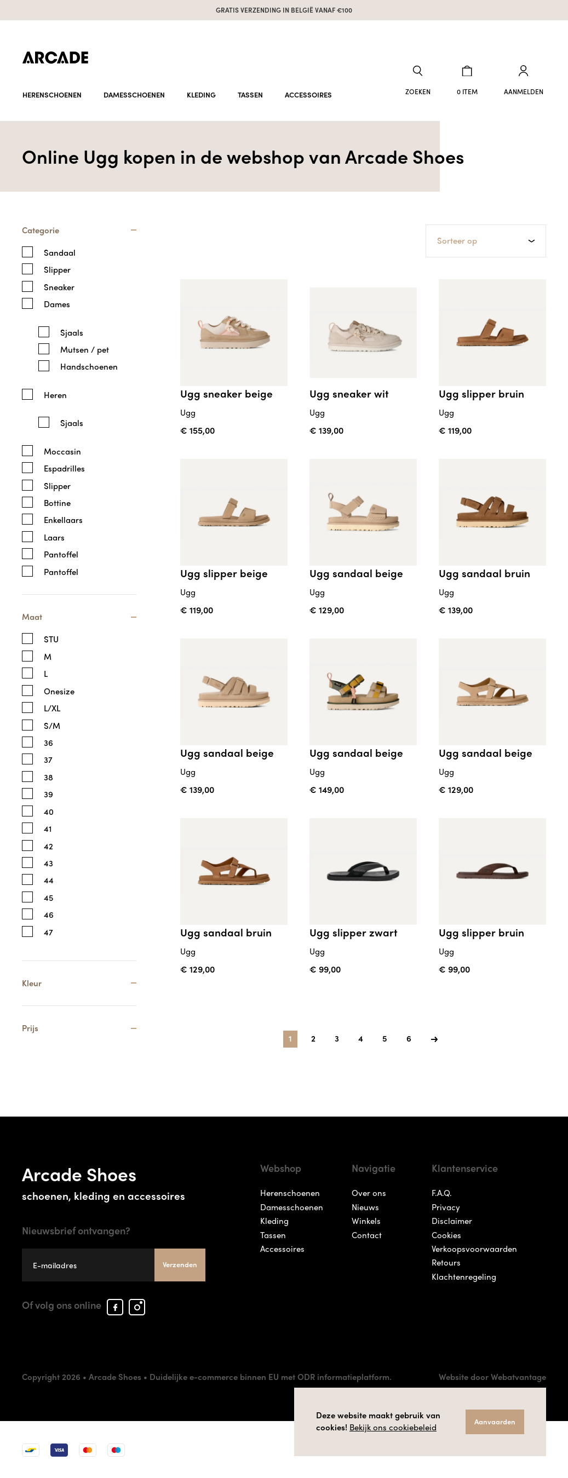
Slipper (57, 267)
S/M (52, 723)
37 (48, 758)
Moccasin (62, 448)
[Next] (434, 1035)
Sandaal (60, 250)
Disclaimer (452, 1221)
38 (48, 775)
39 (48, 792)
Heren (55, 392)
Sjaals (71, 329)
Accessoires (308, 89)
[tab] (79, 232)
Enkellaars (63, 517)
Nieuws (365, 1206)
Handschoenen (89, 364)
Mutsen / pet (84, 347)
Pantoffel (61, 551)
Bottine (57, 500)
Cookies (446, 1234)
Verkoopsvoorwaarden (474, 1249)
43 (48, 861)
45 (48, 895)
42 (48, 844)
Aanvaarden (494, 1421)
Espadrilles (64, 465)
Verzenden (180, 1264)
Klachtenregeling (464, 1276)
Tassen (250, 89)
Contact (367, 1234)
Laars (54, 534)
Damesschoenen (134, 89)
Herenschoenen (52, 89)
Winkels (366, 1221)
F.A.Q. (442, 1193)
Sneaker (59, 284)
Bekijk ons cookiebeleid (393, 1427)
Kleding (201, 89)
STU (51, 637)
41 (47, 826)
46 (49, 912)
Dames (57, 301)
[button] (428, 78)
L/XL (52, 706)
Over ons (369, 1193)
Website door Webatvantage (492, 1376)
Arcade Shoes (113, 1180)
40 (49, 809)
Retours (446, 1262)
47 (48, 930)
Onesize (59, 689)
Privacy (446, 1206)
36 (48, 740)
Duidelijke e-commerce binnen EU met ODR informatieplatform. (271, 1376)
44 (49, 878)
